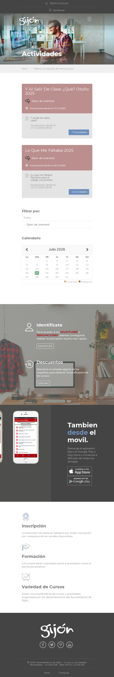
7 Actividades (79, 132)
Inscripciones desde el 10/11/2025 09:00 (43, 181)
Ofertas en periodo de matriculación (53, 68)
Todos (27, 217)
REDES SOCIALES (59, 3)
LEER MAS (43, 383)
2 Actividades (79, 191)
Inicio (25, 68)
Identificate (59, 10)
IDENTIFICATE (45, 346)
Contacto (64, 672)
